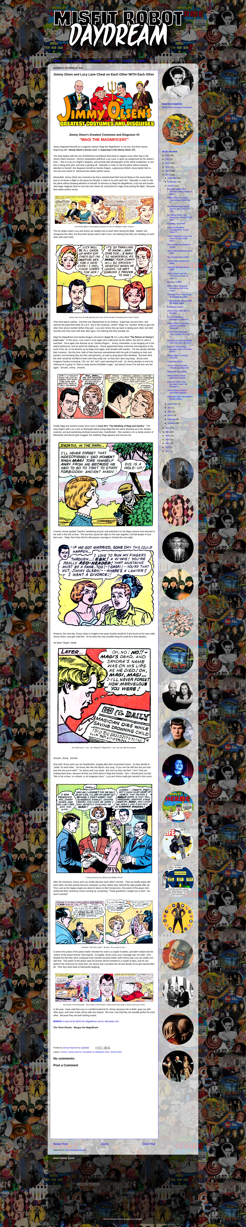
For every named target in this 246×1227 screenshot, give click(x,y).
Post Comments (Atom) (75, 1150)
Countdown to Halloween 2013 (95, 1052)
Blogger (138, 1219)
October (171, 186)
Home (57, 60)
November (172, 182)
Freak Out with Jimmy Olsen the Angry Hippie (179, 302)
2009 (167, 436)
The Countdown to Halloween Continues (177, 318)
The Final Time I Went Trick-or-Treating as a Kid (179, 296)
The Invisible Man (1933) (178, 257)
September (173, 404)
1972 (167, 451)
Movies (112, 60)
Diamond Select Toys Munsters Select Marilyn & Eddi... (179, 191)
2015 (167, 167)
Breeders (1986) (174, 282)
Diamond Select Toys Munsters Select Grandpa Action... (179, 349)
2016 (167, 163)
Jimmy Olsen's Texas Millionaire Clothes (176, 377)
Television (96, 60)
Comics (126, 60)
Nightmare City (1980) (176, 372)
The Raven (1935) (175, 307)
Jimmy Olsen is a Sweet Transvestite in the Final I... (178, 200)
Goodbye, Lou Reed (176, 223)
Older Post (148, 1144)
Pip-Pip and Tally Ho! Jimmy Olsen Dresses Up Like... (179, 341)
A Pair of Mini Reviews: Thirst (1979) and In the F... (178, 334)
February (172, 419)
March (171, 415)
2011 (167, 432)
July (170, 408)
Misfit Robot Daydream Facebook (177, 107)
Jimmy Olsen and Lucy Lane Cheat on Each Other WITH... (179, 238)
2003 (167, 443)
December (172, 178)
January (171, 423)
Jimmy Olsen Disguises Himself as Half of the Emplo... (177, 288)
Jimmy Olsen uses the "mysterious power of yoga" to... (177, 275)
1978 (167, 447)
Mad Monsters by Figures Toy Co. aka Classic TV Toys (178, 208)
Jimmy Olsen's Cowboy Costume (177, 356)
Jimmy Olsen (116, 1052)
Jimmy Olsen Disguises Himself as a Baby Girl (178, 366)
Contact (141, 60)
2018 (167, 155)
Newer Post (60, 1144)
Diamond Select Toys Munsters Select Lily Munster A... (177, 384)
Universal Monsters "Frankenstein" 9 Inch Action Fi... (177, 229)
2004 (167, 440)
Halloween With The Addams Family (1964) (179, 398)
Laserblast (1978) (174, 362)
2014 (167, 171)
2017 (167, 159)
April (170, 412)
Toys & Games (75, 60)
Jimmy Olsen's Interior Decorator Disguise (177, 391)
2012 (167, 428)
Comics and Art (74, 1052)
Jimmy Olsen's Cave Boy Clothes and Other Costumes (178, 325)
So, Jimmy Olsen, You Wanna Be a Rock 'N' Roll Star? (179, 217)
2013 (167, 175)
